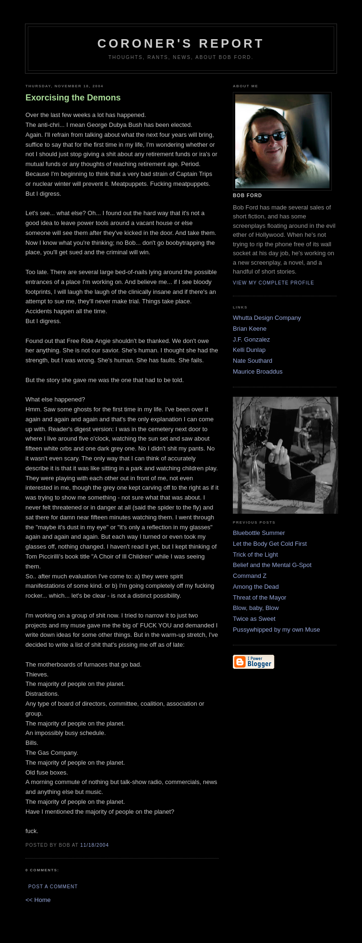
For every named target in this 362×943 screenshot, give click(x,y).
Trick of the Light (255, 554)
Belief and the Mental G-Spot (272, 564)
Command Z (250, 575)
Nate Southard (252, 360)
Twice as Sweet (254, 618)
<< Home (37, 899)
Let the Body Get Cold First (270, 543)
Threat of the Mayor (259, 597)
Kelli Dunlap (249, 349)
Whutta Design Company (267, 317)
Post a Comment (53, 886)
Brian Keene (250, 328)
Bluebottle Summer (259, 532)
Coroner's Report (180, 43)
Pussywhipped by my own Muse (276, 629)
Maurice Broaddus (258, 371)
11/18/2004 (94, 845)
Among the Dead (256, 586)
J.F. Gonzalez (251, 339)
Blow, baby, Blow (256, 607)
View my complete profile (273, 282)
